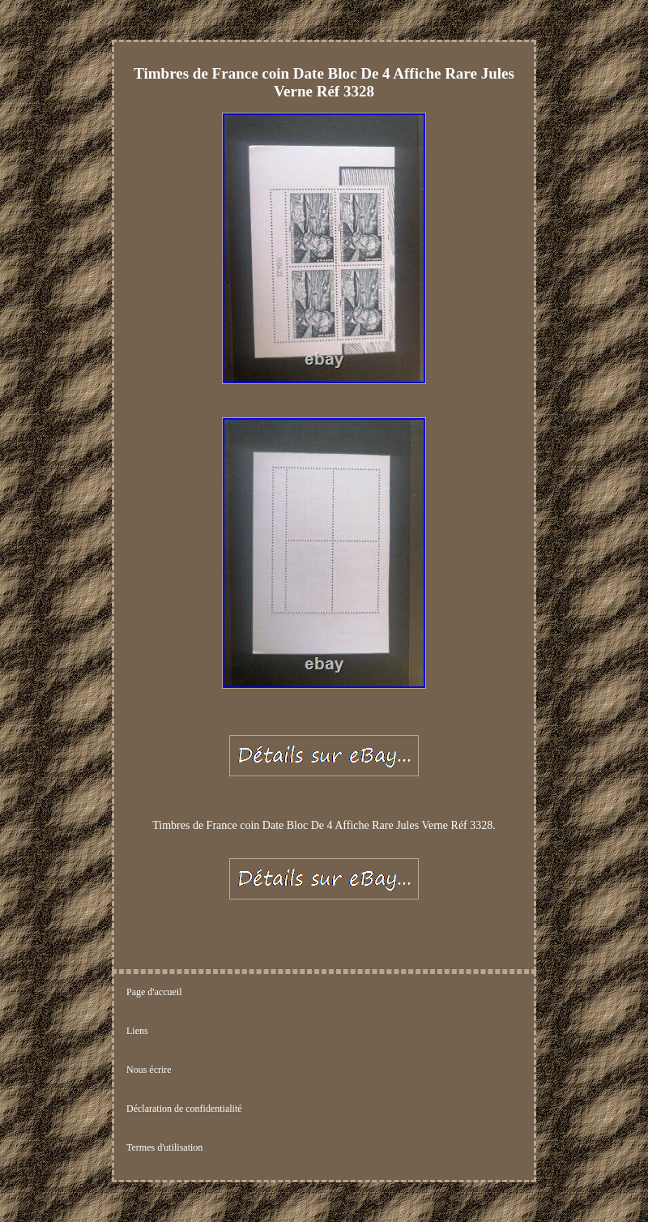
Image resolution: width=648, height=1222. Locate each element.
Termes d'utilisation (164, 1147)
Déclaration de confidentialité (184, 1108)
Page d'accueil (153, 992)
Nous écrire (149, 1069)
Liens (137, 1030)
